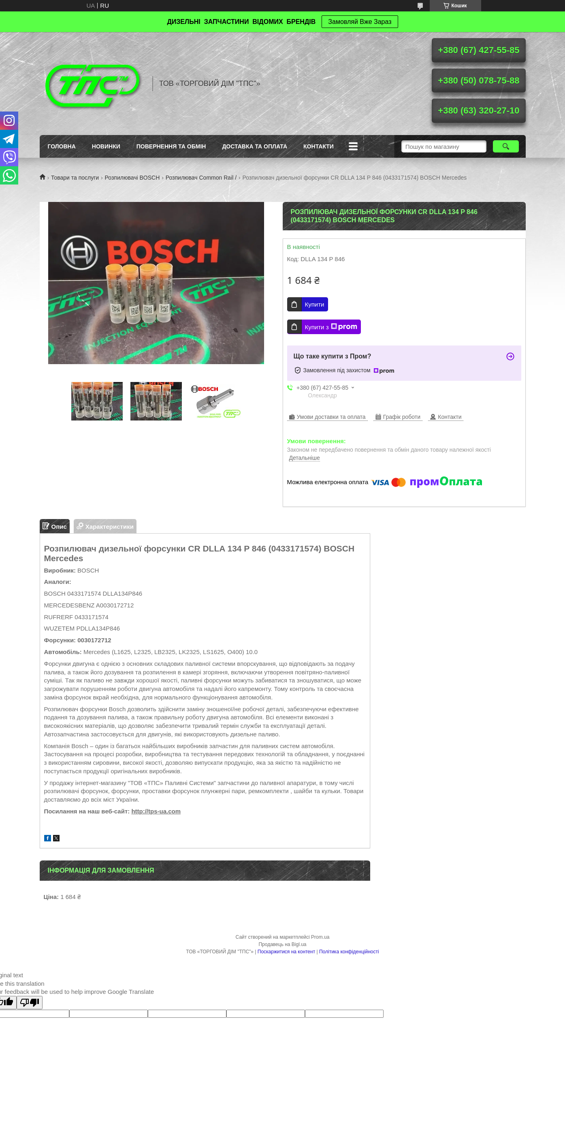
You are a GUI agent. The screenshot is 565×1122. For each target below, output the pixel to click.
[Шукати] (506, 146)
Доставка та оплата (254, 146)
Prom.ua (320, 937)
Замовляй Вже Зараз (359, 21)
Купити (314, 304)
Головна (62, 146)
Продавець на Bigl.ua (282, 944)
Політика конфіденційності (349, 952)
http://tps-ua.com (156, 811)
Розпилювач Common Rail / (201, 177)
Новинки (106, 146)
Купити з (331, 326)
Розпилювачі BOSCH (132, 177)
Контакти (318, 146)
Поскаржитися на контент (286, 952)
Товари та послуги (75, 177)
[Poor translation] (30, 1002)
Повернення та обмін (171, 146)
